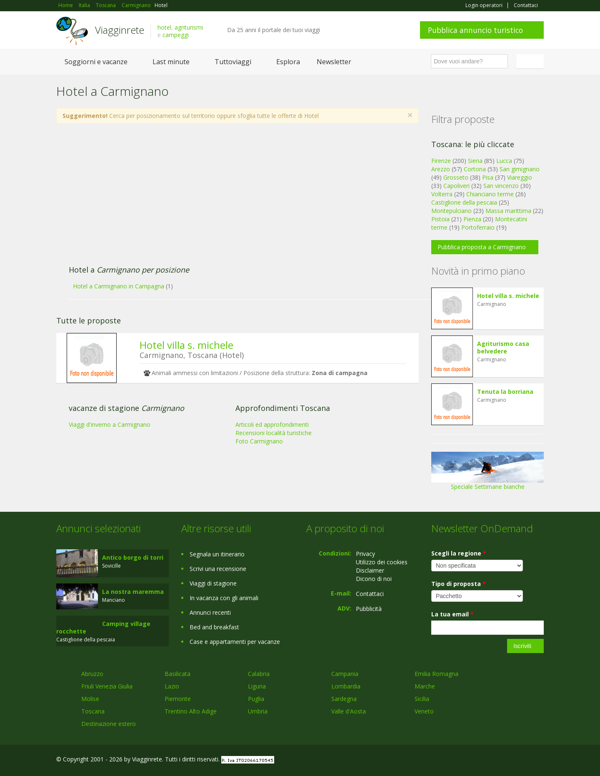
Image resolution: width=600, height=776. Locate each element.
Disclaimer (370, 570)
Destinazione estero (108, 724)
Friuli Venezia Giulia (106, 686)
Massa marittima (508, 211)
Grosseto (455, 177)
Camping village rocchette (103, 627)
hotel (164, 27)
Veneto (424, 711)
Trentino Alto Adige (191, 711)
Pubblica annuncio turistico (475, 30)
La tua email (452, 614)
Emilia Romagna (436, 674)
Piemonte (178, 699)
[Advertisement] (229, 198)
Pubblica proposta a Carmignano (482, 247)
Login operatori (483, 5)
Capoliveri (456, 186)
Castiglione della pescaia (464, 202)
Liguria (257, 686)
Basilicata (177, 674)
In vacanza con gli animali (224, 598)
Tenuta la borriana (505, 392)
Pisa (487, 177)
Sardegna (344, 699)
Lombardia (345, 686)
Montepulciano (451, 211)
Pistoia (440, 219)
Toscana (93, 711)
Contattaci (526, 5)
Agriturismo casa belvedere (503, 347)
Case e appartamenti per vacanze (235, 642)
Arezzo (440, 169)
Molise (90, 699)
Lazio (172, 686)
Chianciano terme (490, 194)
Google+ (499, 760)
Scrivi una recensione (218, 569)
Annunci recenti (210, 612)
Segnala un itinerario (217, 554)
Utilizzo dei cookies (382, 562)
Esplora (288, 61)
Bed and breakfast (214, 627)
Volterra (441, 194)
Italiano (531, 61)
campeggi (175, 35)
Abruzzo (92, 674)
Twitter (520, 760)
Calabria (259, 674)
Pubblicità (369, 609)
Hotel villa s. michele (186, 345)
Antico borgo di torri (132, 557)
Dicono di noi (374, 579)
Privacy (365, 554)
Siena (475, 161)
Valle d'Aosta (348, 711)
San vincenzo (501, 186)
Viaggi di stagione (213, 583)
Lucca (504, 161)
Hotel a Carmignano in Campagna (118, 286)
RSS (539, 760)
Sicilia (422, 699)
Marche (425, 686)
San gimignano (520, 169)
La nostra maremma (133, 592)
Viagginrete (119, 30)
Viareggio (519, 177)
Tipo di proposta (458, 584)
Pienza (472, 219)
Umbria (258, 711)
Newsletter (334, 61)
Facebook (481, 760)
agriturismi (189, 27)
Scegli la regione (458, 553)
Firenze (441, 161)
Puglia (256, 699)
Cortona (475, 169)
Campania (344, 674)
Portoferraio (478, 227)
